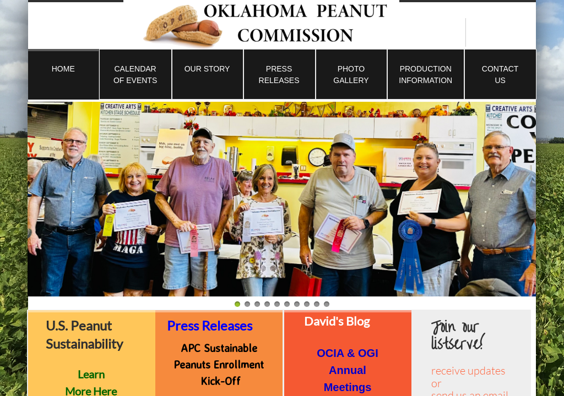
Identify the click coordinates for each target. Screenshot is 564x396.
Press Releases (279, 74)
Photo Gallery (350, 74)
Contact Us (500, 74)
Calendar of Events (135, 74)
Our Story (207, 68)
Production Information (425, 74)
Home (63, 68)
